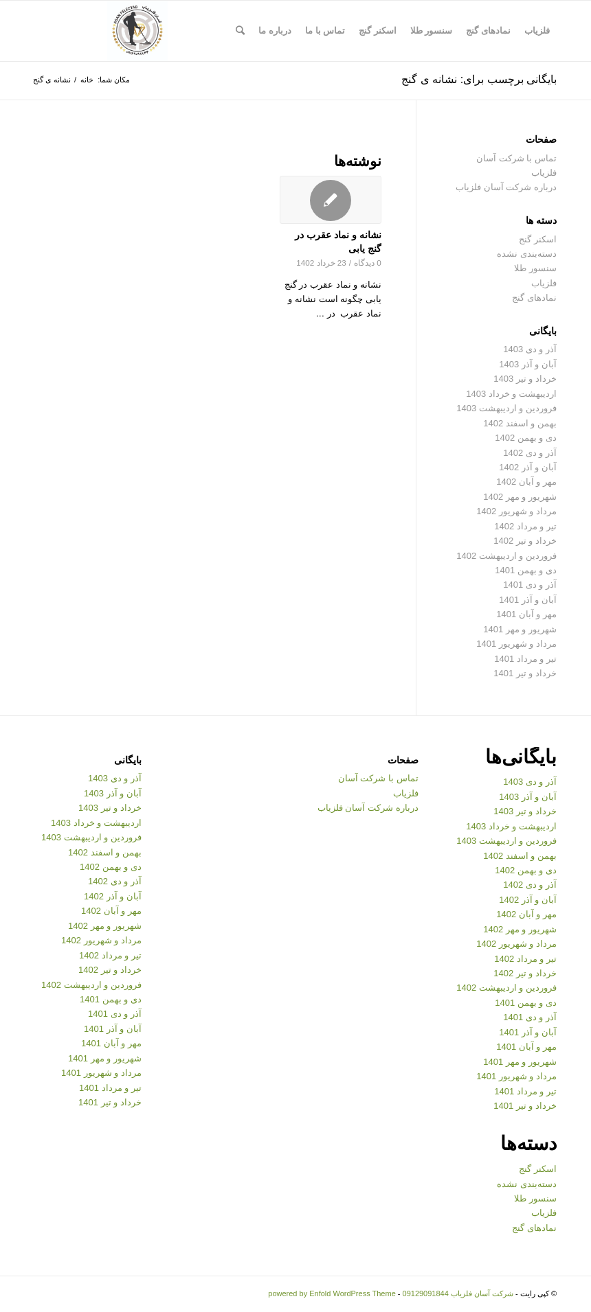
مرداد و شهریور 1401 (516, 643)
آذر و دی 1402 (530, 453)
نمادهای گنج (534, 297)
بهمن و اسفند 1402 (520, 423)
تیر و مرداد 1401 (525, 659)
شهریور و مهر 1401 (520, 629)
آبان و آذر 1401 (528, 600)
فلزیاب (544, 283)
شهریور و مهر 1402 (520, 497)
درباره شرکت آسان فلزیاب (506, 187)
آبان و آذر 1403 (528, 364)
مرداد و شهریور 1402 (516, 511)
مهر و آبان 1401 (526, 614)
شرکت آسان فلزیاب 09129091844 (458, 1293)
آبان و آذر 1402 (528, 467)
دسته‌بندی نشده (527, 254)
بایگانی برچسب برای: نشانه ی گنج (479, 79)
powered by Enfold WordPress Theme (331, 1293)
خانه (86, 80)
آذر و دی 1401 (530, 584)
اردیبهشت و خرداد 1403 (511, 394)
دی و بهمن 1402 (526, 438)
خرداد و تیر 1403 (525, 378)
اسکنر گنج (538, 239)
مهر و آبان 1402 (526, 481)
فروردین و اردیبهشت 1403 (506, 408)
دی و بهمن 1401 (526, 570)
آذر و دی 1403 (530, 349)
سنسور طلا (535, 268)
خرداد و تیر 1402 (525, 541)
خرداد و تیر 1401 (525, 673)
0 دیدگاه (367, 262)
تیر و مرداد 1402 (525, 526)
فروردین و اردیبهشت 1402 (506, 556)
